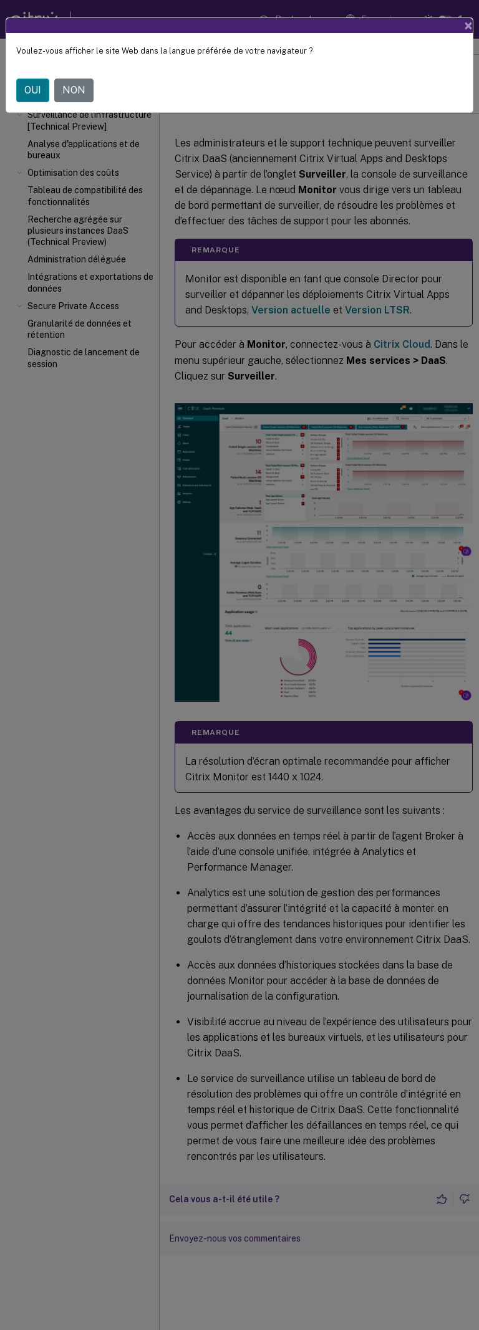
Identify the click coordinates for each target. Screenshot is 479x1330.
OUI (32, 90)
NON (73, 90)
